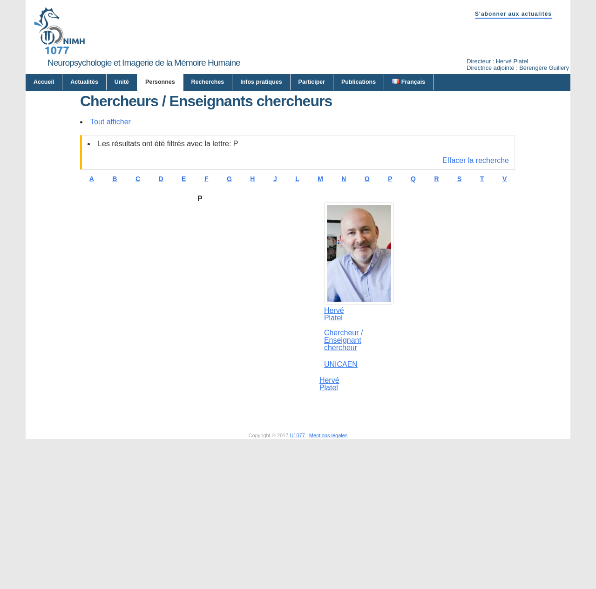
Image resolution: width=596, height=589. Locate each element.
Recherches (207, 82)
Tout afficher (110, 213)
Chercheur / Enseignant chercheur (343, 431)
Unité (122, 82)
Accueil (44, 82)
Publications (358, 82)
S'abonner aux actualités (513, 14)
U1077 (297, 526)
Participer (311, 82)
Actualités (84, 82)
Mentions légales (328, 526)
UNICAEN (341, 455)
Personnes (160, 82)
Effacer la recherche (475, 251)
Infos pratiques (261, 82)
